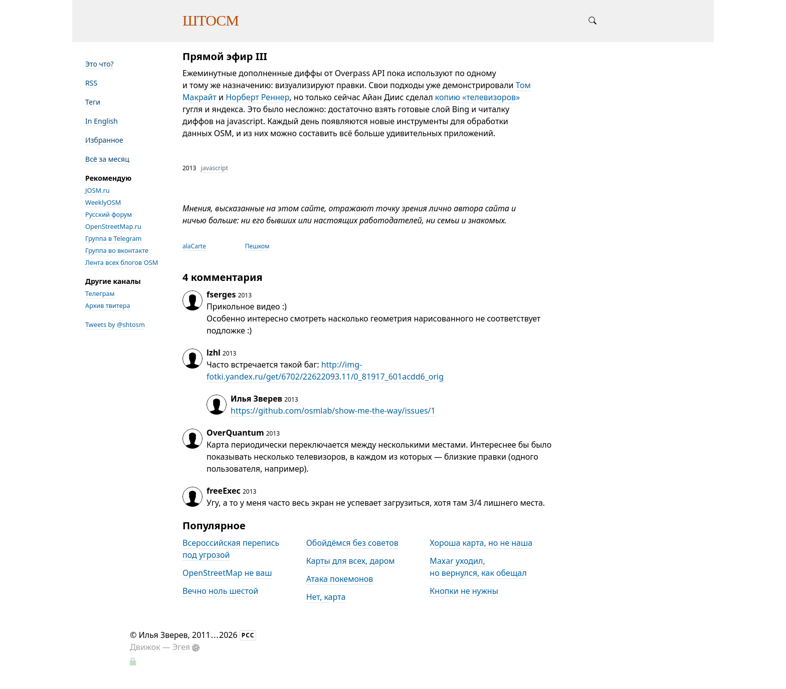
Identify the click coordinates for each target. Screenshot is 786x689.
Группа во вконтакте (116, 250)
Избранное (104, 140)
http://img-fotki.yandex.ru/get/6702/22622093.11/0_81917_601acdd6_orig (325, 370)
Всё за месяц (107, 159)
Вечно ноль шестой (220, 590)
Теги (92, 102)
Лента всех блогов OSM (121, 262)
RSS (91, 83)
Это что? (99, 64)
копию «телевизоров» (477, 97)
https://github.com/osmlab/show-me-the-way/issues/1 (333, 410)
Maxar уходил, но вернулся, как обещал (478, 566)
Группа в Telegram (113, 238)
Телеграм (100, 293)
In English (101, 121)
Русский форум (108, 214)
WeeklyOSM (103, 202)
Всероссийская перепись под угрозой (230, 548)
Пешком (257, 246)
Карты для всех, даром (350, 560)
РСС (248, 635)
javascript (214, 168)
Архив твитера (107, 305)
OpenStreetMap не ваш (227, 572)
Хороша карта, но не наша (481, 542)
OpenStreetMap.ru (113, 226)
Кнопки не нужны (464, 590)
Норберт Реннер (257, 97)
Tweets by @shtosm (115, 324)
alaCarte (194, 246)
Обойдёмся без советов (352, 542)
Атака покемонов (339, 578)
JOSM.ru (97, 190)
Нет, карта (326, 596)
